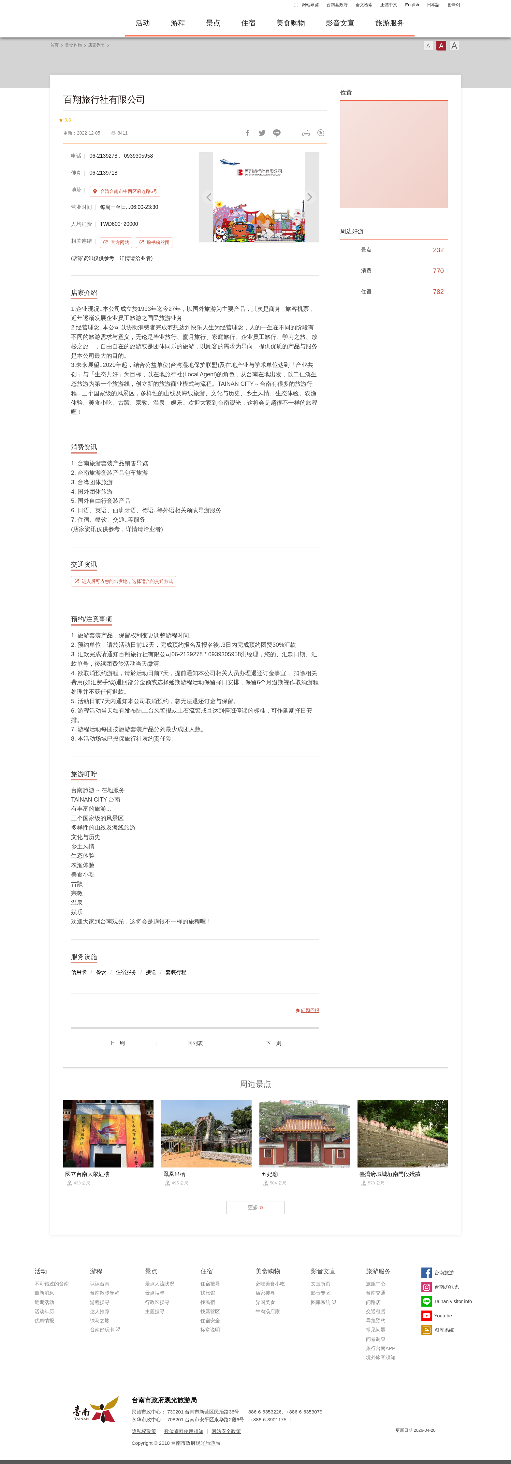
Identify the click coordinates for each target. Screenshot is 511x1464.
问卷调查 (376, 1339)
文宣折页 (320, 1283)
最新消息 (44, 1293)
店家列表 (96, 45)
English (412, 4)
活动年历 (44, 1311)
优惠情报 (44, 1320)
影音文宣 (340, 23)
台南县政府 (337, 4)
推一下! (262, 132)
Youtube (443, 1315)
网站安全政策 (226, 1431)
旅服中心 (376, 1283)
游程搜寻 (100, 1302)
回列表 (195, 1043)
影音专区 (320, 1293)
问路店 (373, 1302)
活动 (143, 23)
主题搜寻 (155, 1311)
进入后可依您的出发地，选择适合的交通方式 (127, 581)
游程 (178, 23)
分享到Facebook (247, 132)
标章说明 (210, 1329)
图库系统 (320, 1302)
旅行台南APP (380, 1348)
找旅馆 (207, 1293)
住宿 (248, 23)
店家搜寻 (265, 1293)
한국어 (453, 4)
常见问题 (376, 1329)
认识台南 (100, 1283)
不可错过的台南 (52, 1283)
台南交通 (376, 1293)
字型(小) (428, 46)
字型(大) (454, 46)
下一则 (273, 1043)
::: (296, 4)
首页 (54, 45)
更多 (253, 1207)
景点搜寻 (155, 1293)
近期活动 (44, 1302)
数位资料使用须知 (183, 1431)
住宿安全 (210, 1320)
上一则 (117, 1043)
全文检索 (364, 4)
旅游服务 (389, 23)
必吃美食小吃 (270, 1283)
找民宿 (207, 1302)
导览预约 (376, 1320)
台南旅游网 (83, 23)
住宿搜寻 (210, 1283)
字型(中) (441, 46)
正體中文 (388, 4)
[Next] (309, 197)
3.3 (68, 120)
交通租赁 (376, 1311)
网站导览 (310, 4)
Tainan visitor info (453, 1301)
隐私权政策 (144, 1431)
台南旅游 (444, 1272)
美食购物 (290, 23)
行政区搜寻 (157, 1302)
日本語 (433, 4)
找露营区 (210, 1311)
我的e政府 (400, 1442)
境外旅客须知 (380, 1357)
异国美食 (265, 1302)
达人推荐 (100, 1311)
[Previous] (209, 197)
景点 (213, 23)
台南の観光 (446, 1287)
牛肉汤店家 (268, 1311)
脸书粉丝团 (158, 242)
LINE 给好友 (276, 132)
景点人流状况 (159, 1283)
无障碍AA (423, 1442)
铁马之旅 (100, 1320)
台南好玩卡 (102, 1329)
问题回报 (320, 132)
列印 (306, 132)
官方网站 (120, 242)
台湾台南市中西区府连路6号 (129, 191)
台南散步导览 (104, 1293)
